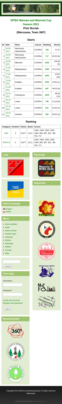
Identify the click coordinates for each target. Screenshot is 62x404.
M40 (6, 133)
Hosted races (10, 234)
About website (11, 224)
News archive (10, 230)
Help (7, 253)
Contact (8, 250)
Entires (8, 240)
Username (8, 281)
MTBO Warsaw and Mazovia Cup (31, 20)
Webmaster (31, 393)
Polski (7, 212)
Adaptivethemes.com (40, 401)
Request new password (13, 303)
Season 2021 (31, 24)
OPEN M (6, 142)
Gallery (8, 247)
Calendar (9, 237)
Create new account (11, 300)
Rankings (9, 243)
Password (8, 290)
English (7, 209)
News (7, 227)
